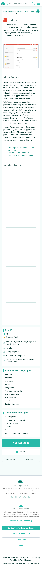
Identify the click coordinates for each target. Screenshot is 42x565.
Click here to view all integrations (20, 155)
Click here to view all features (19, 153)
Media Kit (11, 558)
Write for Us (20, 558)
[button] (38, 3)
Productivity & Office (21, 11)
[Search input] (19, 3)
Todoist (13, 20)
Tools (11, 11)
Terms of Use (29, 558)
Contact (4, 558)
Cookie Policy (19, 560)
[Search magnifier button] (32, 3)
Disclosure (28, 560)
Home (5, 11)
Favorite (20, 452)
